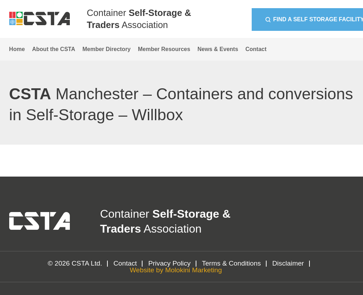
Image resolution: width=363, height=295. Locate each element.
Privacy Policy (169, 263)
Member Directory (106, 49)
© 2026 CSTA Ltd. (75, 263)
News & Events (217, 49)
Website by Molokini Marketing (176, 270)
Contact (256, 49)
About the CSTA (53, 49)
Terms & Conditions (231, 263)
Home (17, 49)
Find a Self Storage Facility (286, 19)
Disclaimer (288, 263)
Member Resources (164, 49)
